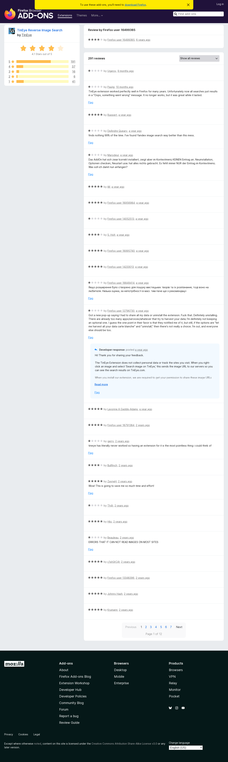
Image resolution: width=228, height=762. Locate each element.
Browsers (176, 670)
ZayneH (112, 481)
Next (179, 627)
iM (108, 186)
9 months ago (126, 70)
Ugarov (111, 70)
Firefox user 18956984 (121, 202)
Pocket (174, 696)
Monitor (175, 690)
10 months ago (124, 86)
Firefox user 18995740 (121, 250)
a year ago (124, 114)
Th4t (110, 505)
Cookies (23, 734)
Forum (63, 709)
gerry (110, 441)
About (63, 670)
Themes (81, 15)
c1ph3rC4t (113, 561)
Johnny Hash (115, 593)
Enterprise (121, 683)
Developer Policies (73, 696)
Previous (130, 627)
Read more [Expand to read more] (101, 384)
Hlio (109, 521)
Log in (220, 4)
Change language (179, 742)
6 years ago (143, 39)
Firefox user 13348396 (120, 577)
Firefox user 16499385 (121, 39)
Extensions (65, 15)
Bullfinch (112, 465)
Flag (90, 102)
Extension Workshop (74, 683)
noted (37, 743)
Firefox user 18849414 (120, 282)
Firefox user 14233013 (120, 266)
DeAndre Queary (117, 130)
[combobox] (198, 14)
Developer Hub (70, 690)
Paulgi (111, 86)
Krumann (112, 609)
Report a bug (69, 716)
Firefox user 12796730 (120, 310)
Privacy (8, 734)
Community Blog (71, 703)
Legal (36, 734)
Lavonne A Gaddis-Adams (122, 409)
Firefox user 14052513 (120, 218)
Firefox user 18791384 (120, 425)
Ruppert (112, 114)
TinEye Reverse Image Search (39, 30)
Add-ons (66, 663)
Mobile (119, 676)
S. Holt (111, 234)
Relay (173, 683)
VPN (172, 676)
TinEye (27, 35)
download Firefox (135, 4)
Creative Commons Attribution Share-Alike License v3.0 (124, 743)
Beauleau (112, 537)
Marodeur (113, 155)
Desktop (120, 670)
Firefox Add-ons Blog (75, 676)
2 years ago (143, 425)
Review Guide (69, 722)
